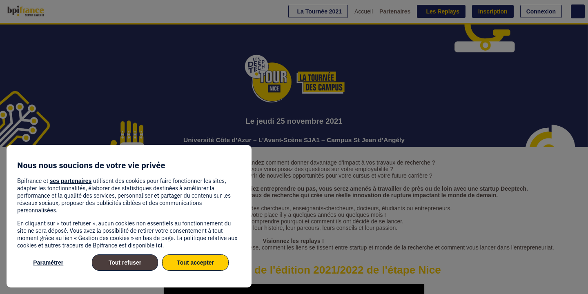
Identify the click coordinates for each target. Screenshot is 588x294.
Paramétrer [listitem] (48, 262)
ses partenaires (71, 181)
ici (159, 245)
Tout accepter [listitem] (195, 262)
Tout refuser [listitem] (125, 262)
